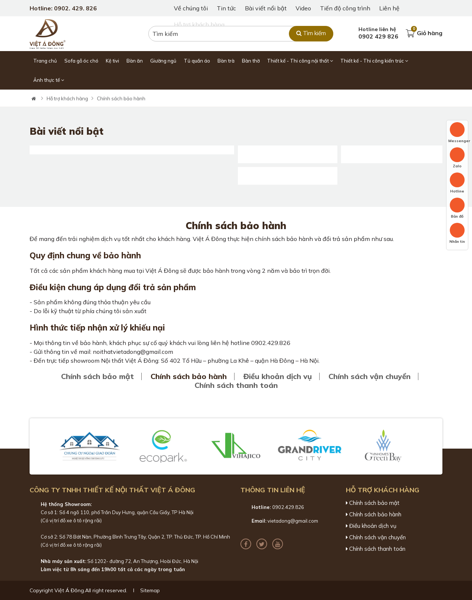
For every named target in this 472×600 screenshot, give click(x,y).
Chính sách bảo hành (121, 98)
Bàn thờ (251, 61)
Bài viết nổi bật (266, 8)
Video (303, 8)
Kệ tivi (112, 61)
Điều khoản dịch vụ (277, 376)
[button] (42, 446)
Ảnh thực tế (48, 80)
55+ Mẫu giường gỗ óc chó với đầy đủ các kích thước (392, 148)
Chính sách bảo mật (97, 376)
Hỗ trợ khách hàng (67, 98)
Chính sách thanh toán (236, 385)
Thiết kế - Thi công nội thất (300, 61)
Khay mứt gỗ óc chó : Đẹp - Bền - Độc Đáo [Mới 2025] (287, 169)
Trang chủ (45, 61)
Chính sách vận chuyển (369, 376)
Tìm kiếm (311, 33)
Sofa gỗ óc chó (81, 61)
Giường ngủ (163, 61)
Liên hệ (389, 8)
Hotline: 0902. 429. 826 (63, 8)
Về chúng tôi (191, 8)
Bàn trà (226, 61)
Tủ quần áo (197, 61)
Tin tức (226, 8)
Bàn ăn (135, 61)
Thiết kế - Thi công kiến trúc (374, 61)
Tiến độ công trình (345, 8)
